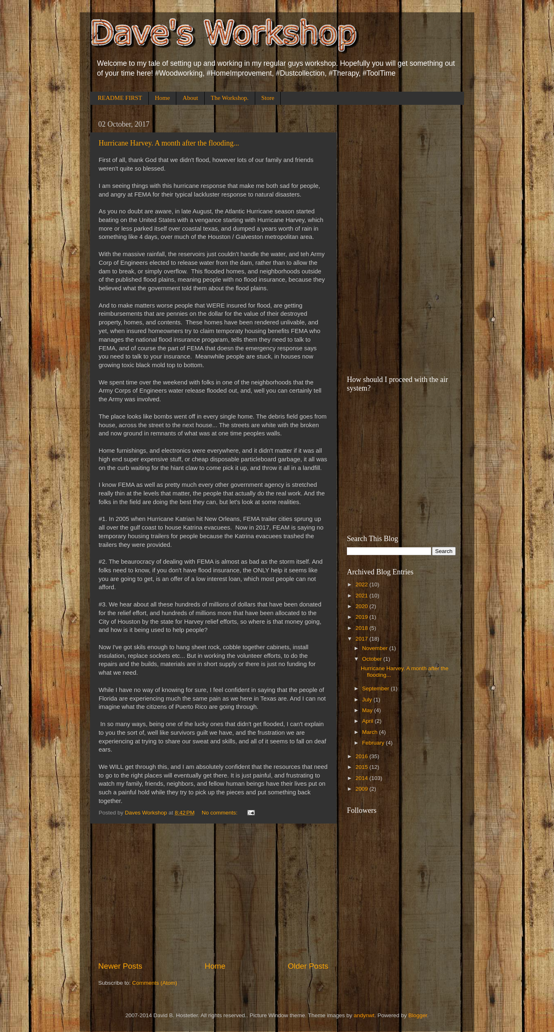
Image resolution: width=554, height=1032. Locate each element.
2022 (362, 584)
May (368, 710)
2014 (362, 778)
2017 (362, 639)
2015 (362, 767)
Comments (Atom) (155, 983)
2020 (362, 606)
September (376, 688)
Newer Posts (120, 966)
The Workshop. (230, 98)
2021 (362, 595)
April (368, 721)
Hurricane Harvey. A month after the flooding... (169, 143)
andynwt (364, 1015)
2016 (362, 756)
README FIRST (120, 98)
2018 (362, 628)
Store (268, 98)
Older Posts (308, 966)
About (190, 98)
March (370, 732)
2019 (362, 617)
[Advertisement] (213, 892)
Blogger (418, 1015)
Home (162, 98)
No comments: (220, 813)
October (372, 659)
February (374, 743)
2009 (362, 789)
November (375, 648)
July (368, 699)
